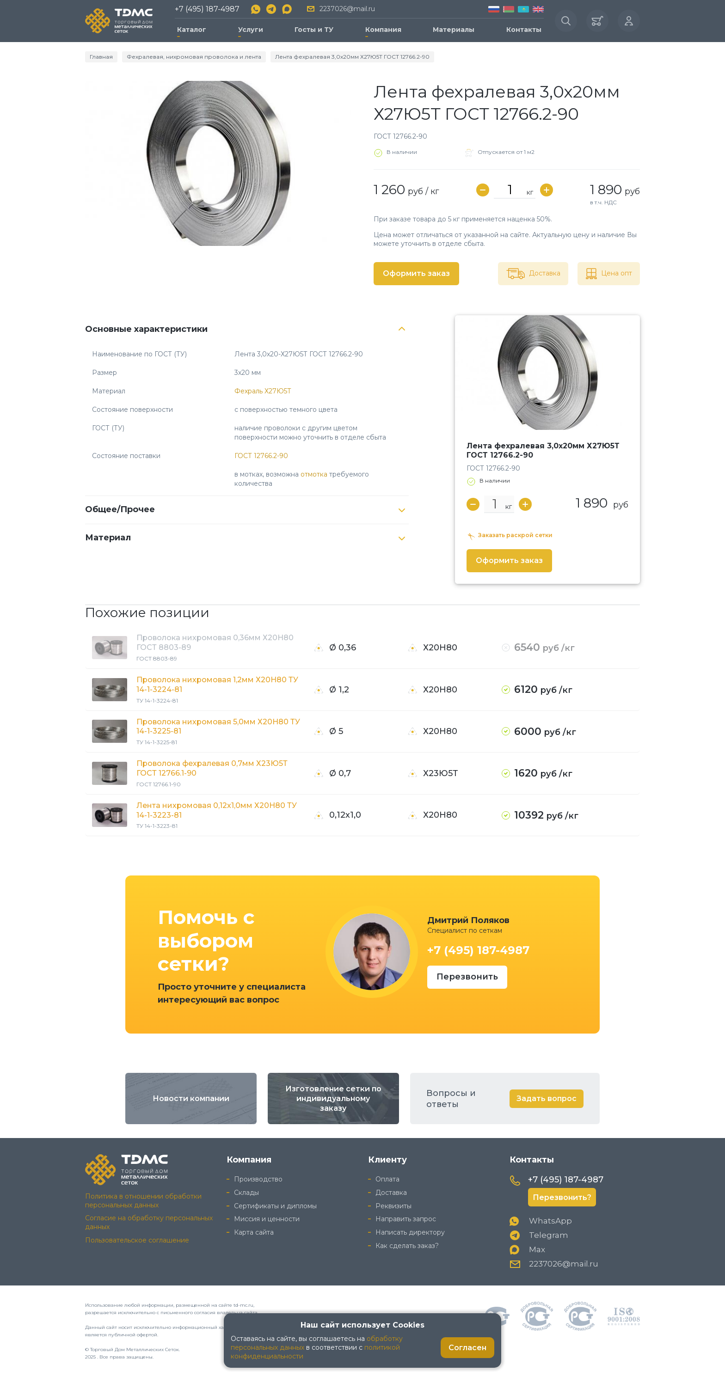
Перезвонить (467, 977)
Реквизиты (393, 1206)
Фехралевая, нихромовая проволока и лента (194, 56)
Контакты (523, 29)
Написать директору (410, 1232)
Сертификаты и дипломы (275, 1206)
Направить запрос (405, 1219)
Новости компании (191, 1098)
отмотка (314, 474)
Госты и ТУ (314, 29)
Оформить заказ (416, 273)
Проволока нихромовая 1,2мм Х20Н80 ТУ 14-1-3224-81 (217, 684)
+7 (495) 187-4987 (207, 9)
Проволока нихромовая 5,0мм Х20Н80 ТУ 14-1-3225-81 (218, 726)
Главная (101, 56)
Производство (258, 1179)
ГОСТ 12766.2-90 (261, 456)
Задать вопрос (546, 1098)
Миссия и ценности (267, 1219)
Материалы (453, 29)
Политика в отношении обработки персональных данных (143, 1200)
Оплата (387, 1179)
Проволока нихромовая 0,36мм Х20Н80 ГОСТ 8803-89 (215, 642)
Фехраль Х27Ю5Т (262, 391)
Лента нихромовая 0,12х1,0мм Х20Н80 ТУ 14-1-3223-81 (216, 810)
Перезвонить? (562, 1197)
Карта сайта (254, 1232)
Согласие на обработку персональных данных (149, 1222)
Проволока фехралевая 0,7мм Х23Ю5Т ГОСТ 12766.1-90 (212, 768)
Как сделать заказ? (407, 1246)
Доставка (391, 1192)
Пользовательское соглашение (137, 1240)
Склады (246, 1192)
